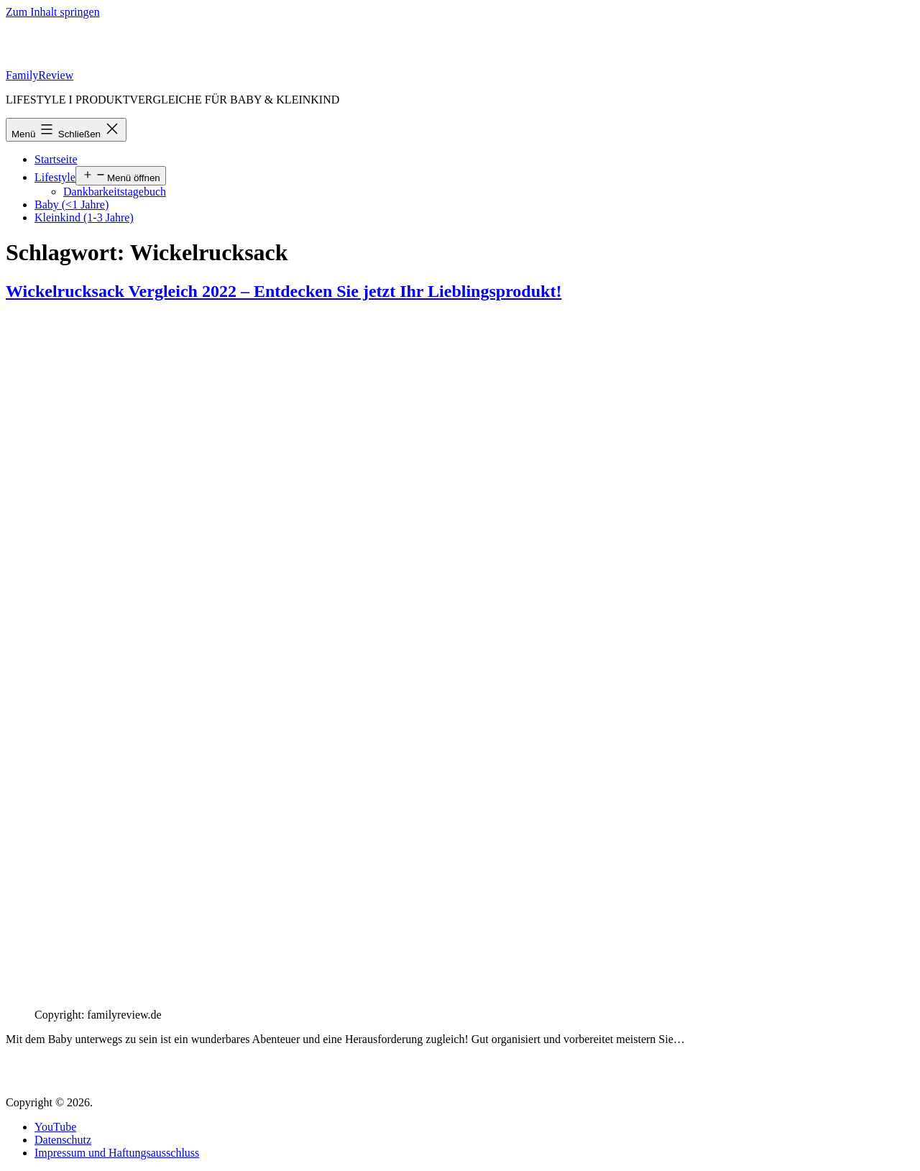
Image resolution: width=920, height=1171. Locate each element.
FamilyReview (39, 75)
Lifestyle (54, 177)
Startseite (56, 159)
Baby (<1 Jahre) (71, 204)
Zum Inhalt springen (53, 12)
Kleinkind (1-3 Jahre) (84, 217)
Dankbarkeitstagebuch (114, 191)
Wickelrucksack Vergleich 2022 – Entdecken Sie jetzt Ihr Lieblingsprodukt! (283, 291)
